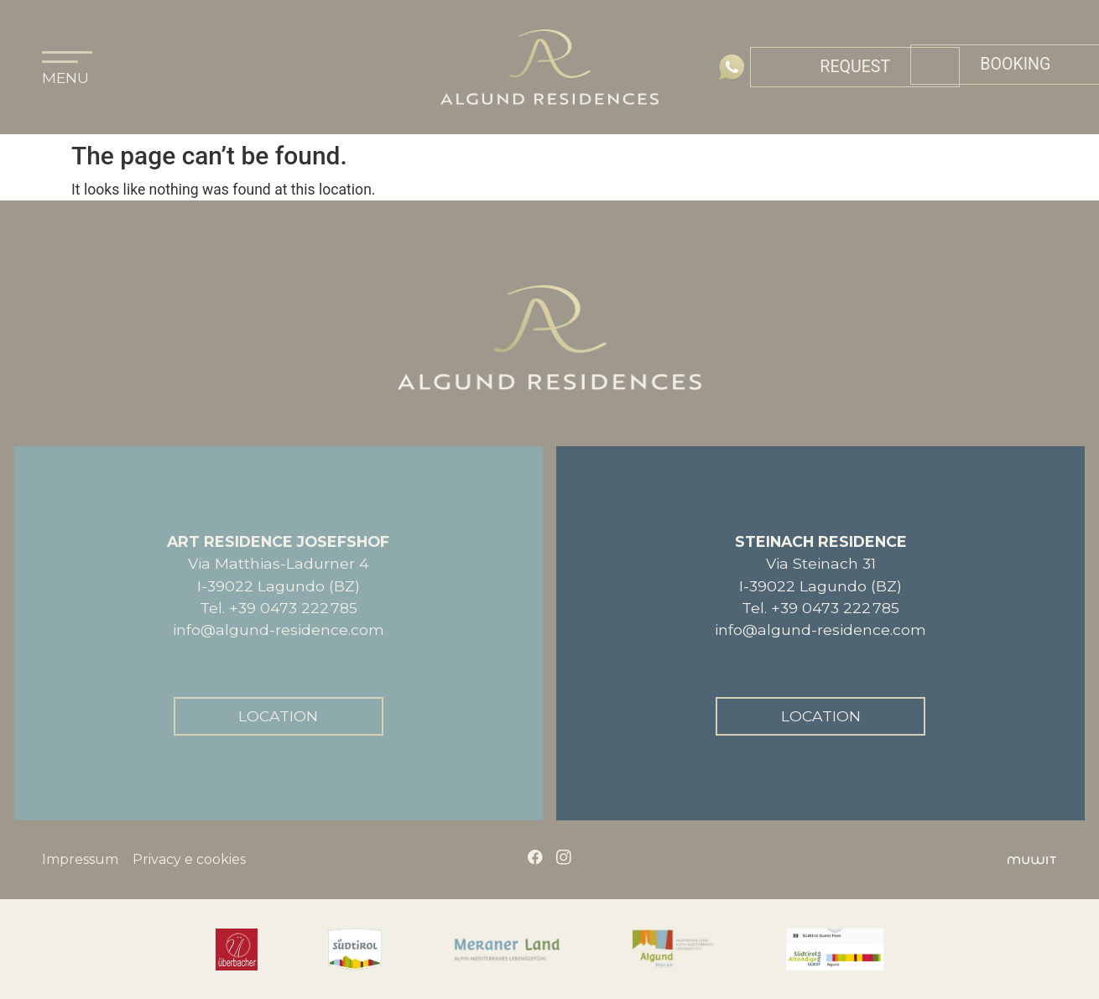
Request (855, 66)
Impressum (80, 860)
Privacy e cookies (189, 860)
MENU (65, 77)
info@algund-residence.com (278, 629)
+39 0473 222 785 (293, 608)
